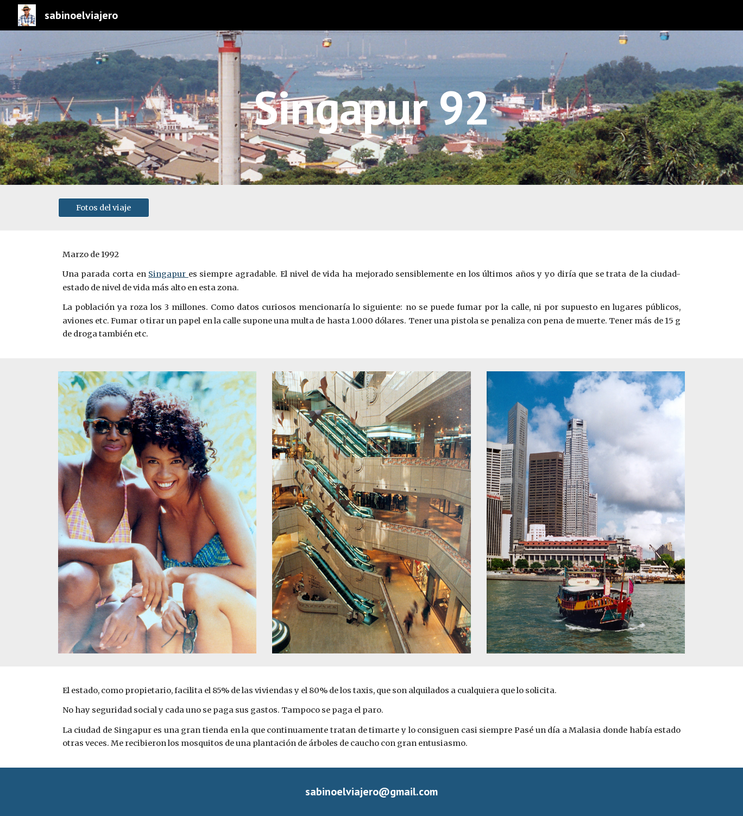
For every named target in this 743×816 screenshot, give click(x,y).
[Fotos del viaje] (104, 207)
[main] (371, 107)
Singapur (168, 274)
